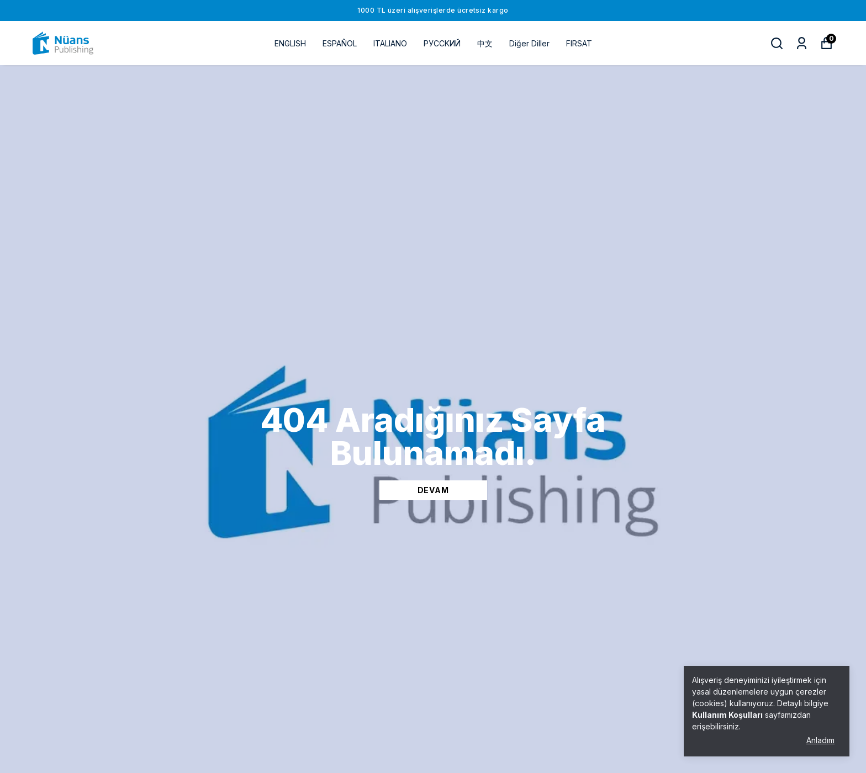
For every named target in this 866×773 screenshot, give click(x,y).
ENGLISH (290, 43)
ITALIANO (390, 43)
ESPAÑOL (340, 43)
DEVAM (433, 490)
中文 (485, 43)
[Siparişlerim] (802, 43)
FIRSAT (579, 43)
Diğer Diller (529, 43)
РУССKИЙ (442, 43)
